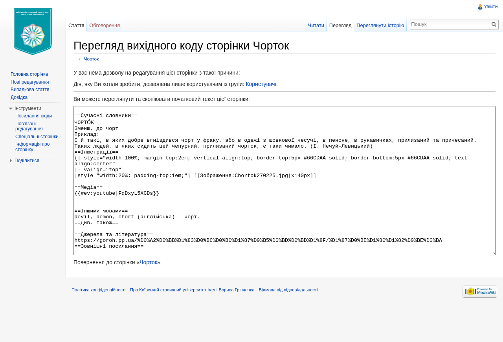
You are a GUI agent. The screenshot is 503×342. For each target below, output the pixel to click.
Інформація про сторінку (32, 146)
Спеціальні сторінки (37, 136)
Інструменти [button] (28, 108)
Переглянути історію (378, 25)
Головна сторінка (29, 74)
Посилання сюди (33, 116)
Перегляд (338, 25)
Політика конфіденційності (104, 324)
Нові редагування (30, 82)
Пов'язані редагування (29, 126)
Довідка (19, 97)
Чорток (97, 59)
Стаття (80, 25)
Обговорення (108, 25)
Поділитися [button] (27, 160)
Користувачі (266, 85)
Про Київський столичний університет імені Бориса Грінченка (198, 324)
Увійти (490, 6)
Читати (314, 25)
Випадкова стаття (30, 89)
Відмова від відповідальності (293, 324)
